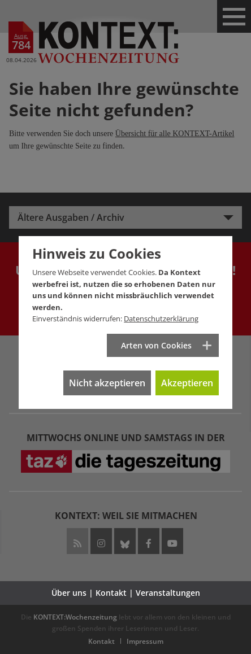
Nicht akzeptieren (107, 383)
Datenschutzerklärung (161, 318)
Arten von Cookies (156, 345)
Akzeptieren (187, 383)
